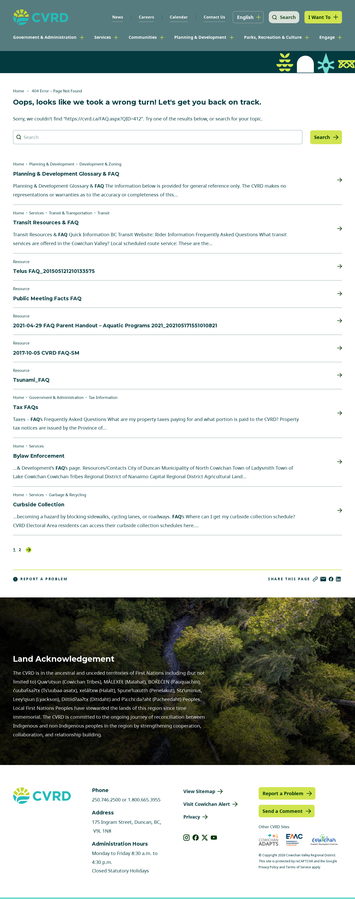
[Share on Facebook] (331, 579)
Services (102, 37)
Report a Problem (40, 579)
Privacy (191, 817)
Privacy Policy (268, 867)
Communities (143, 37)
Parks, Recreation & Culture (273, 37)
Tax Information (103, 397)
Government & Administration (45, 37)
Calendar (177, 17)
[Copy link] (315, 579)
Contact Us (213, 17)
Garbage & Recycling (67, 494)
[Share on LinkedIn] (338, 579)
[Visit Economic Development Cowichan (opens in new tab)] (324, 840)
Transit (103, 212)
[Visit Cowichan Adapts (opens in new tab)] (268, 840)
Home (18, 90)
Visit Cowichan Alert (206, 804)
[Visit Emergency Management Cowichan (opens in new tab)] (294, 840)
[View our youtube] (214, 837)
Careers (145, 17)
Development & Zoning (100, 164)
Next (29, 550)
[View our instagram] (186, 837)
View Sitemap (199, 791)
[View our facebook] (195, 837)
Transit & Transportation (70, 212)
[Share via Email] (323, 579)
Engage (327, 37)
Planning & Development (200, 37)
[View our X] (205, 837)
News (116, 17)
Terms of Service (298, 867)
